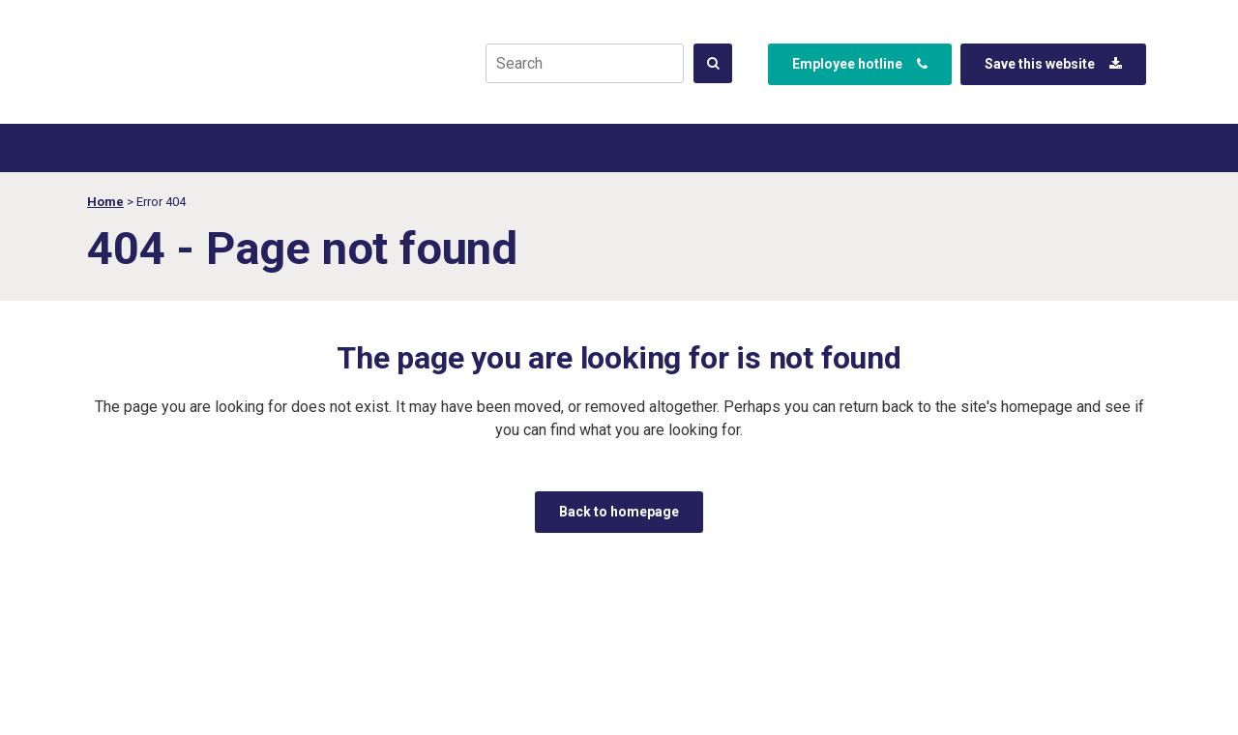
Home (105, 201)
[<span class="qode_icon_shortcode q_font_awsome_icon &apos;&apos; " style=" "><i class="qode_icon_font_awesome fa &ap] (712, 63)
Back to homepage (619, 511)
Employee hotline (860, 64)
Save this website (1053, 64)
